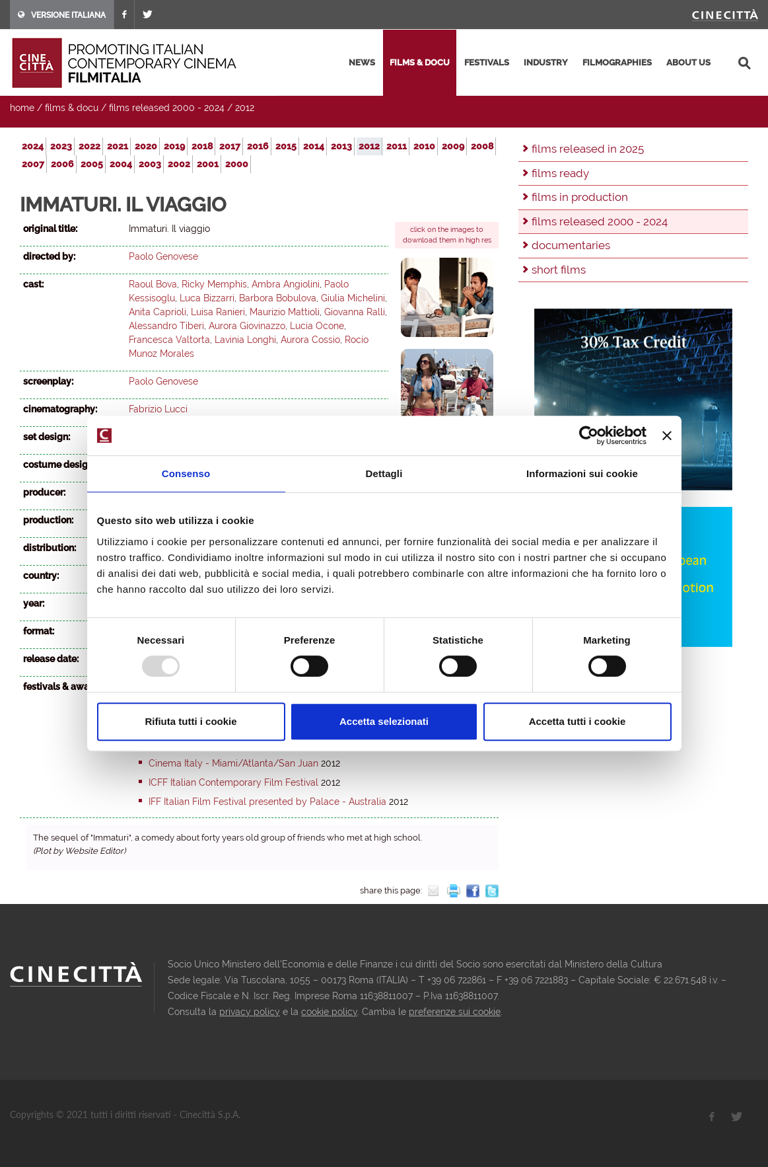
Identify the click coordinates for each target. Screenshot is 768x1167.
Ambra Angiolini (286, 284)
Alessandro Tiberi (166, 325)
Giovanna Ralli (354, 312)
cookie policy (329, 1011)
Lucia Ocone (317, 325)
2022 (89, 146)
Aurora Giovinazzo (247, 325)
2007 (33, 164)
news (362, 62)
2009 (453, 146)
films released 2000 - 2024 (167, 107)
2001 (208, 164)
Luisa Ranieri (218, 312)
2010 (424, 146)
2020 (146, 146)
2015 (286, 146)
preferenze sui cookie (455, 1011)
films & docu (420, 62)
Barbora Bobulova (277, 298)
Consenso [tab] (186, 473)
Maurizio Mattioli (285, 312)
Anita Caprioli (157, 312)
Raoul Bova (153, 284)
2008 (482, 146)
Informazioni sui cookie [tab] (582, 473)
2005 (92, 164)
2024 (33, 146)
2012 (244, 107)
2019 (174, 146)
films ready (560, 173)
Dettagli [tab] (384, 473)
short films (559, 269)
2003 (150, 164)
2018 (202, 146)
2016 (258, 146)
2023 (61, 146)
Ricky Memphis (214, 284)
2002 (179, 164)
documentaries (571, 245)
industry (546, 62)
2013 (341, 146)
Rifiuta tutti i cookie (190, 721)
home (22, 107)
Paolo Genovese (163, 256)
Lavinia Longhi (245, 339)
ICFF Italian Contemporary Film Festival (233, 782)
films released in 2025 (588, 148)
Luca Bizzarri (207, 298)
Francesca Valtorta (169, 339)
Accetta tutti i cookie (577, 721)
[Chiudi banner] (667, 435)
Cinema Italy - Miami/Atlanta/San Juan (233, 763)
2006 (62, 164)
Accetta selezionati (384, 721)
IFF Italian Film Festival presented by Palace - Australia (267, 801)
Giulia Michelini (353, 298)
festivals (486, 62)
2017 (229, 146)
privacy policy (249, 1011)
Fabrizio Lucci (158, 409)
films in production (580, 197)
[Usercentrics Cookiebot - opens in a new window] (588, 435)
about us (688, 62)
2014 (313, 146)
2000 (236, 164)
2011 (396, 146)
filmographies (617, 62)
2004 (121, 164)
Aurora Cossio (310, 339)
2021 (117, 146)
